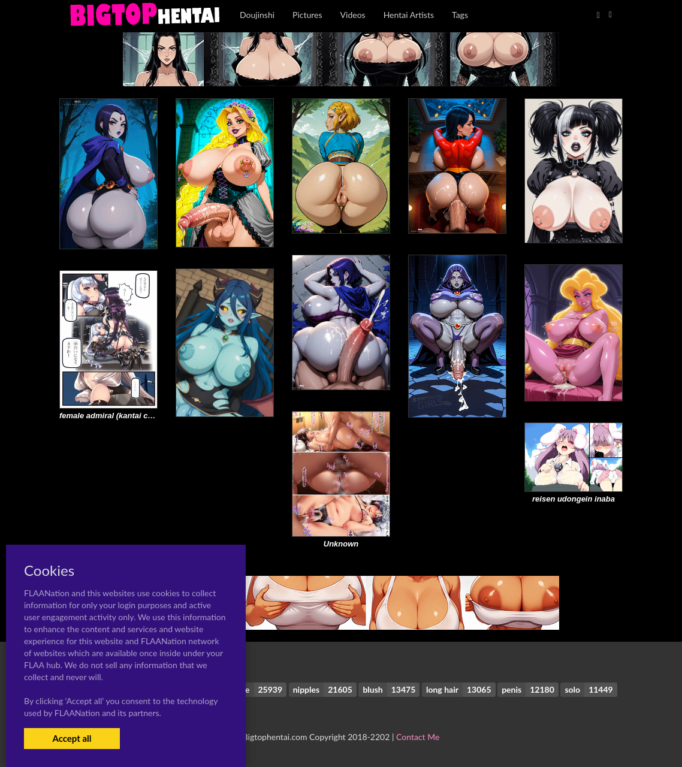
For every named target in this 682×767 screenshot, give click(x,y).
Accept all (71, 738)
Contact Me (417, 737)
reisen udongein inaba (573, 498)
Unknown (341, 543)
